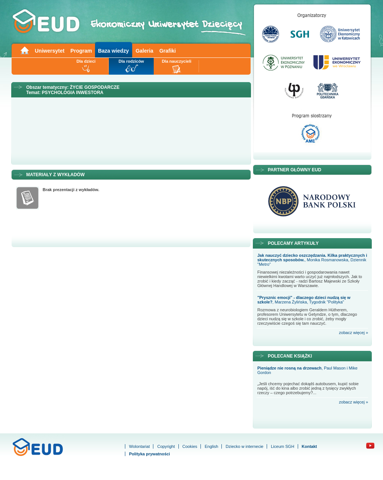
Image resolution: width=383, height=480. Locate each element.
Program (81, 51)
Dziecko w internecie (244, 446)
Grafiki (167, 51)
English (211, 446)
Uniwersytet (49, 51)
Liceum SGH (282, 446)
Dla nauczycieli (177, 61)
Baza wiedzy (113, 51)
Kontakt (309, 446)
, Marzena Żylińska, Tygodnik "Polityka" (303, 299)
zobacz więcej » (353, 332)
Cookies (190, 446)
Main (24, 50)
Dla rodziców (131, 61)
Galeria (144, 51)
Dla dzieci (86, 61)
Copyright (166, 446)
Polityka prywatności (149, 454)
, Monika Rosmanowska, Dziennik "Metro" (312, 260)
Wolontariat (139, 446)
